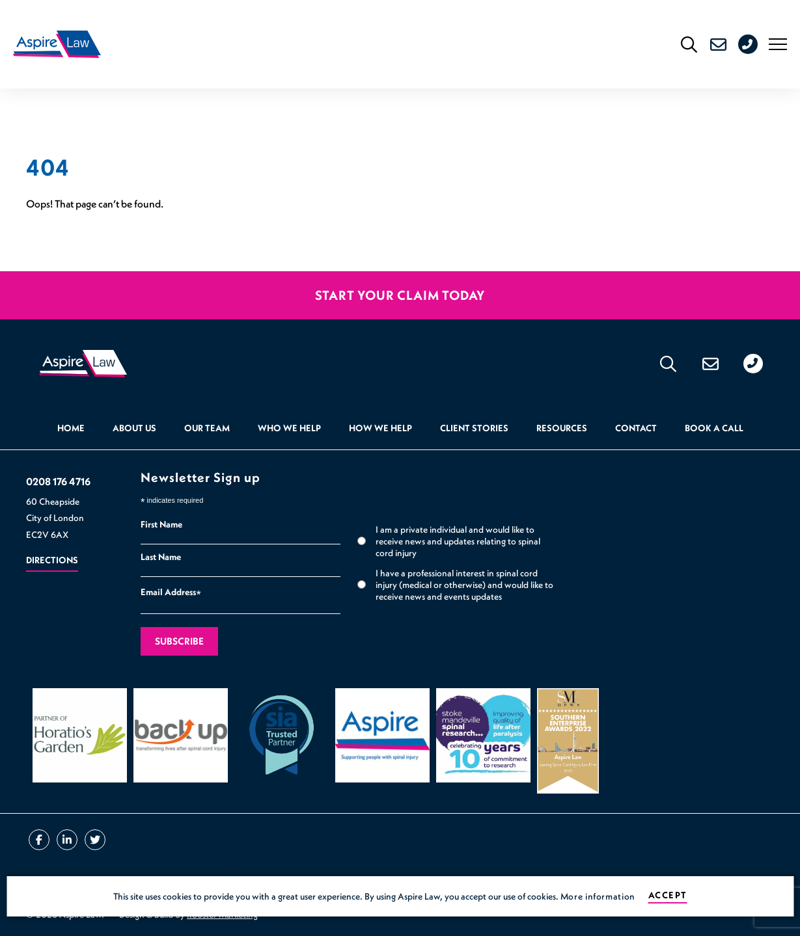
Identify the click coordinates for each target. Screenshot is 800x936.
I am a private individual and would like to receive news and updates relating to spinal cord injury (458, 541)
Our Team (207, 429)
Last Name (161, 557)
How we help (380, 429)
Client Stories (474, 429)
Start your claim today (400, 295)
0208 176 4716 (758, 44)
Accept (667, 895)
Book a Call (714, 429)
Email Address (171, 594)
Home (71, 429)
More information (597, 896)
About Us (134, 429)
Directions (52, 560)
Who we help (289, 429)
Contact (636, 429)
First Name (161, 525)
